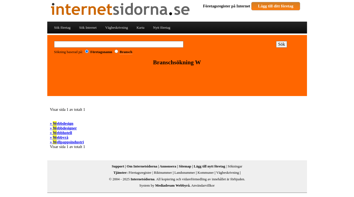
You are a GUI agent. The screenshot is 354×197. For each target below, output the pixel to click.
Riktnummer (163, 172)
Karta (140, 27)
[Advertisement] (177, 81)
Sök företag (62, 27)
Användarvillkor (203, 185)
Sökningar (235, 166)
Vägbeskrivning (116, 27)
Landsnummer (184, 172)
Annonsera (168, 166)
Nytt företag (161, 27)
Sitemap (185, 166)
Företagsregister (216, 6)
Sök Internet (87, 27)
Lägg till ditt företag (275, 6)
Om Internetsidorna (142, 166)
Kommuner (206, 172)
